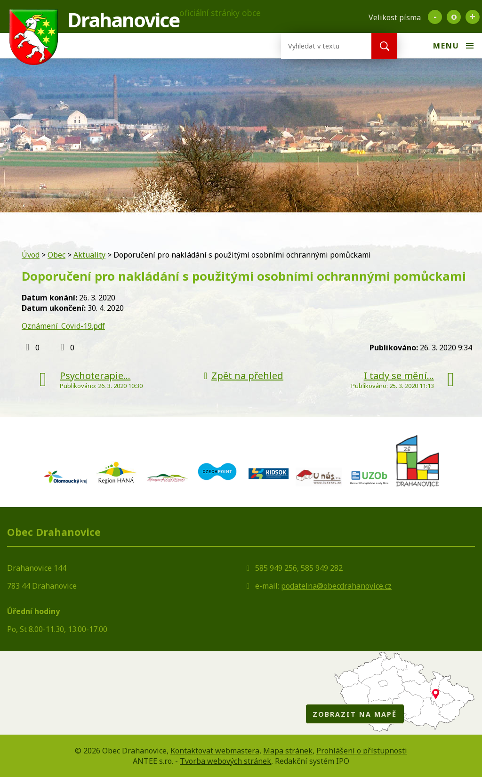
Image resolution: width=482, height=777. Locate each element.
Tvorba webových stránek (225, 761)
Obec (56, 255)
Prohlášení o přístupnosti (361, 750)
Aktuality (89, 255)
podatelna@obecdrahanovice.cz (336, 586)
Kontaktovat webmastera (214, 750)
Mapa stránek (288, 750)
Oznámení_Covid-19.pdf (63, 326)
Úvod (31, 255)
